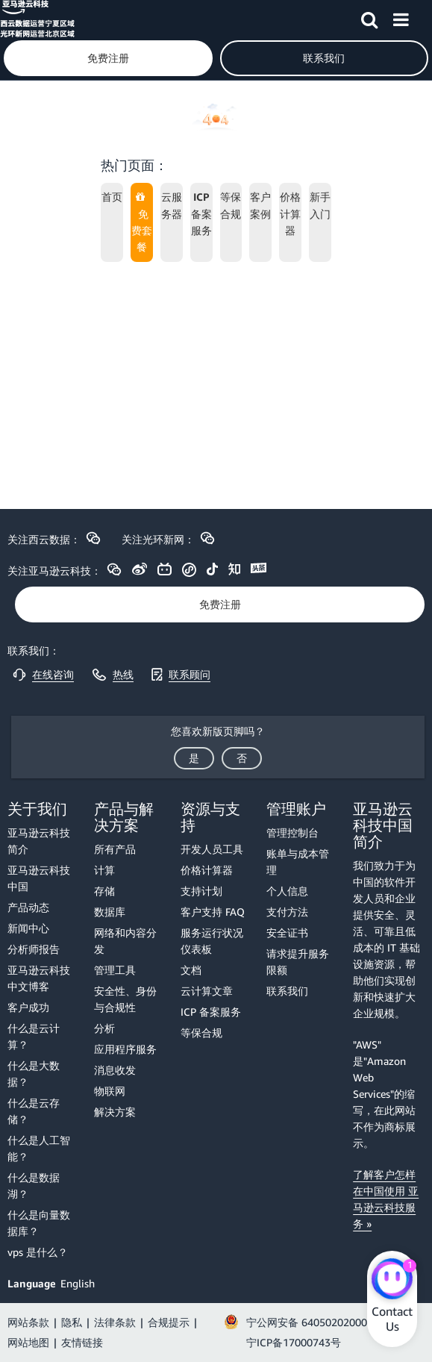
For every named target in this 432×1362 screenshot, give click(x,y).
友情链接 (82, 1342)
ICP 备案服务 (211, 1011)
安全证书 (287, 932)
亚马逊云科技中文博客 (38, 978)
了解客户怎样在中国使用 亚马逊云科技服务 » (386, 1199)
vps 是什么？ (37, 1252)
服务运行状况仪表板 (212, 940)
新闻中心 (28, 928)
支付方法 (287, 911)
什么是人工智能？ (38, 1148)
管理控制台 (292, 832)
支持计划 (201, 890)
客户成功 (28, 1007)
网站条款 (28, 1322)
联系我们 (287, 990)
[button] (369, 17)
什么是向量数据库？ (38, 1222)
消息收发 (115, 1069)
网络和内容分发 (125, 940)
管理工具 (115, 969)
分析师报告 (33, 949)
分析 (104, 1028)
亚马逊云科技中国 (38, 878)
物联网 (109, 1090)
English (77, 1283)
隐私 (71, 1322)
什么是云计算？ (33, 1036)
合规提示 (169, 1322)
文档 (191, 969)
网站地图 (28, 1342)
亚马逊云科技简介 (38, 840)
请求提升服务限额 (297, 961)
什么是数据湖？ (33, 1185)
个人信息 (287, 890)
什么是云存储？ (33, 1110)
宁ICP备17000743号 (293, 1342)
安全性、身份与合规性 (125, 998)
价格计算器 (207, 869)
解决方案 (115, 1111)
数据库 (109, 911)
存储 (104, 890)
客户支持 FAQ (213, 911)
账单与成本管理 (297, 861)
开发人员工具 (212, 849)
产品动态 (28, 907)
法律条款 (115, 1322)
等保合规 (201, 1032)
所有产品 (115, 849)
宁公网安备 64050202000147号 (320, 1322)
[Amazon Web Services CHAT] (392, 1280)
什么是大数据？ (33, 1073)
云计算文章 (207, 990)
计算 (104, 869)
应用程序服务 (125, 1049)
